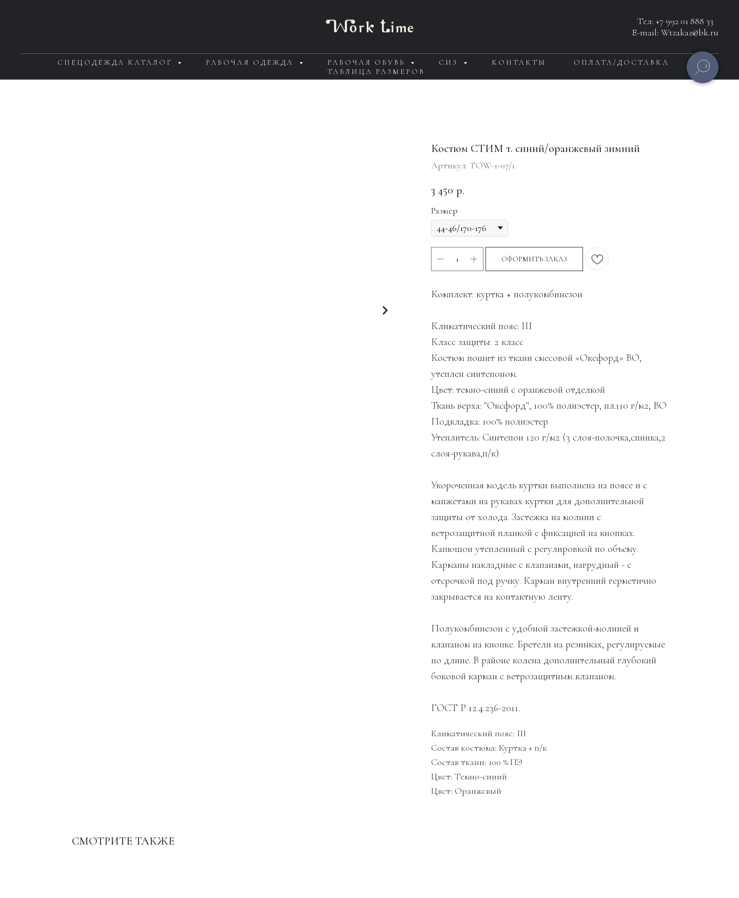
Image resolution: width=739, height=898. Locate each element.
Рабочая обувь (367, 62)
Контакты (519, 62)
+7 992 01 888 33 (684, 21)
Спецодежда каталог (116, 62)
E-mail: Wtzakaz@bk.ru (675, 32)
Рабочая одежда (251, 62)
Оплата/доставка (621, 62)
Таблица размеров (376, 71)
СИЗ (450, 62)
